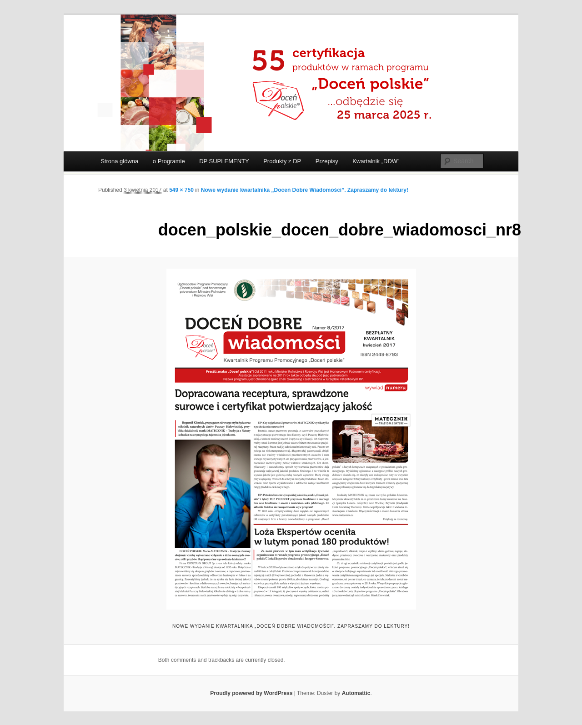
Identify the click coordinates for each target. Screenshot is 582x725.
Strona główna (119, 161)
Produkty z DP (282, 161)
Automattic (356, 693)
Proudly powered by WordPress (251, 693)
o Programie (169, 161)
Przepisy (327, 161)
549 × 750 (181, 190)
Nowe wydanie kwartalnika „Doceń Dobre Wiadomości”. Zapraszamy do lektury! (304, 190)
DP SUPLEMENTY (224, 161)
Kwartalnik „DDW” (375, 161)
